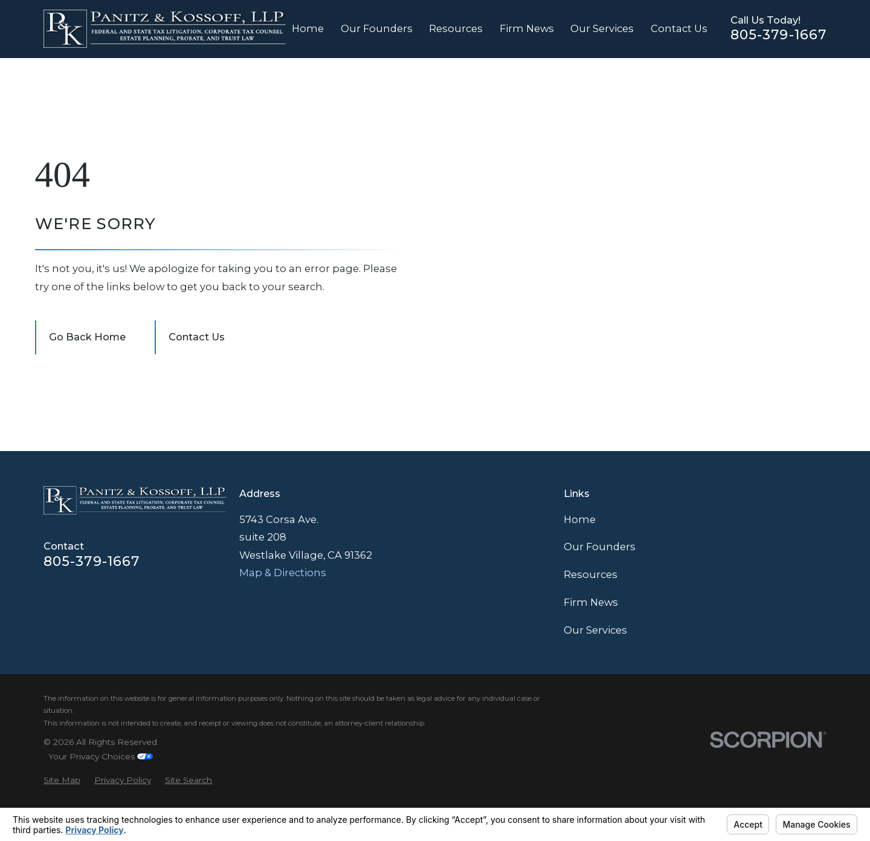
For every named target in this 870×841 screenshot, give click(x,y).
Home (580, 519)
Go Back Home (87, 337)
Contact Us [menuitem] (679, 28)
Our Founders (600, 547)
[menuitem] (62, 780)
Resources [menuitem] (456, 28)
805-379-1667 (778, 35)
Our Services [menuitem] (602, 28)
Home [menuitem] (308, 28)
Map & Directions (282, 573)
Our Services (595, 630)
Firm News (591, 602)
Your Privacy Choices (100, 756)
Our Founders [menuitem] (377, 28)
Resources (590, 574)
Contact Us (197, 337)
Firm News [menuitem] (527, 28)
